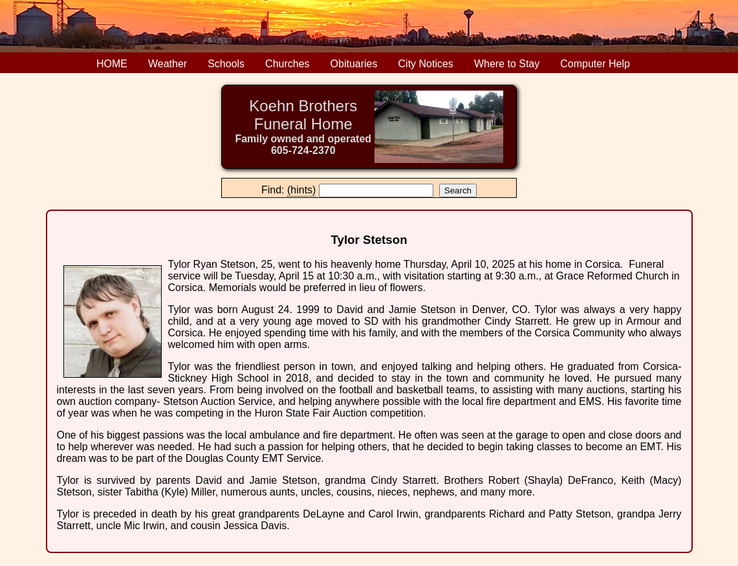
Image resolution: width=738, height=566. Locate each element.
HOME (111, 63)
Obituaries (354, 63)
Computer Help (595, 63)
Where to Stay (506, 63)
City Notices (425, 63)
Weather (167, 63)
